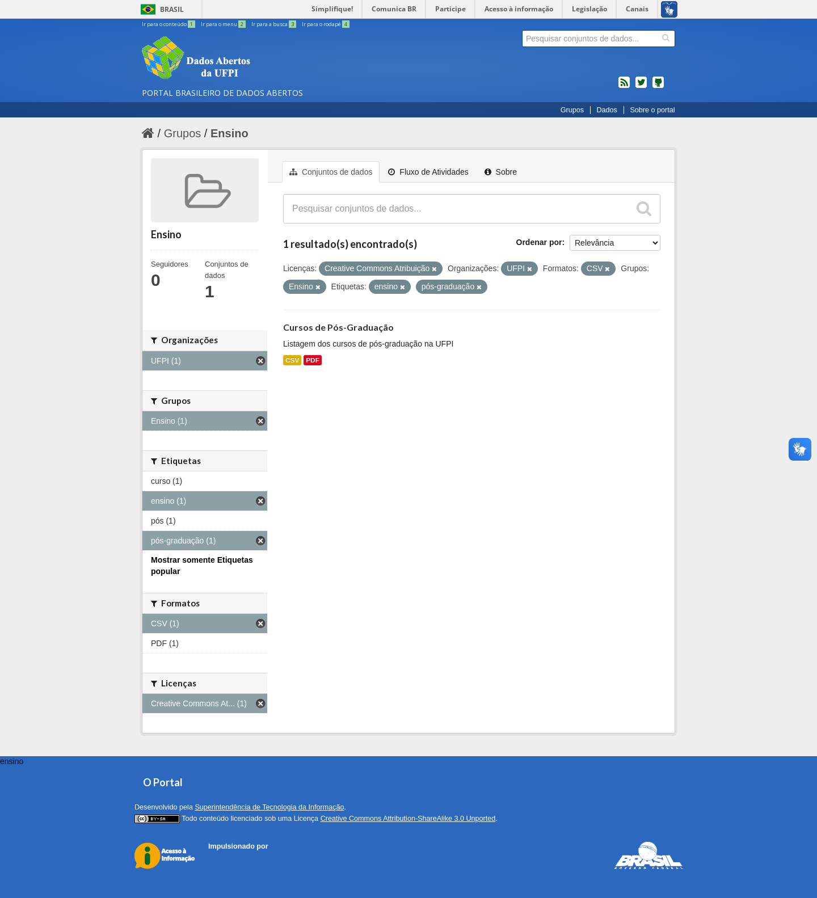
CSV (292, 360)
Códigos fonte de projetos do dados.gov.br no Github (658, 87)
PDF (312, 360)
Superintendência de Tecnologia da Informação (269, 807)
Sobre (501, 171)
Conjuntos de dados (330, 171)
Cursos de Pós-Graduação (338, 327)
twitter (641, 87)
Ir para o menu (224, 24)
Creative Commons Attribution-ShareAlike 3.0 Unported (408, 819)
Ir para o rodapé (325, 24)
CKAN (227, 859)
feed (624, 87)
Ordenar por (539, 242)
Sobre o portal (652, 110)
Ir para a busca (274, 24)
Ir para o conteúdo (169, 24)
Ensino (229, 133)
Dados (606, 110)
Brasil (172, 9)
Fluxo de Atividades (428, 171)
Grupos (572, 110)
